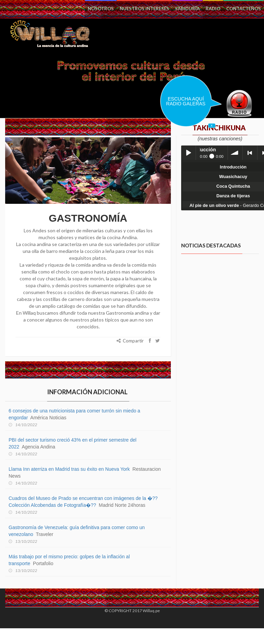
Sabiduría (187, 8)
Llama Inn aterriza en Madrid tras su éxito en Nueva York (69, 469)
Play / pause (188, 152)
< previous (250, 152)
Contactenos (243, 8)
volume (235, 152)
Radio (213, 8)
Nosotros (101, 8)
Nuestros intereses (144, 8)
